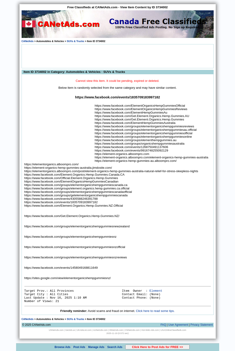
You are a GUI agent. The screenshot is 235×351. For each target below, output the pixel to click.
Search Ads (115, 347)
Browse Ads (62, 347)
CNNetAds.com (132, 330)
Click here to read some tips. (155, 311)
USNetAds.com (56, 330)
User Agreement (178, 324)
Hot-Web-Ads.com (150, 330)
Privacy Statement (201, 324)
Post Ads (79, 347)
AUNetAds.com (100, 330)
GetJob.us (70, 330)
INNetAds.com (116, 330)
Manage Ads (96, 347)
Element (155, 291)
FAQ (163, 324)
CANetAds (28, 41)
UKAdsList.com (84, 330)
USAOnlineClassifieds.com (173, 330)
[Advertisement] (117, 56)
